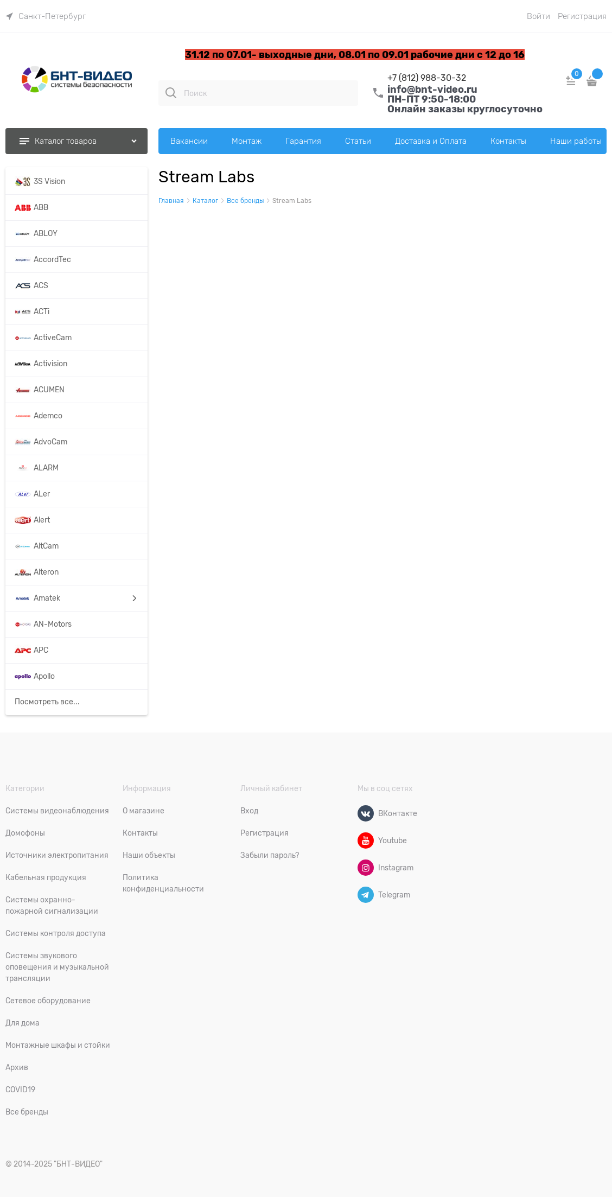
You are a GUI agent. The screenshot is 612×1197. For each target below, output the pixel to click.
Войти (538, 16)
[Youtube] (366, 840)
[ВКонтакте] (366, 813)
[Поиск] (170, 93)
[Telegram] (366, 895)
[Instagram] (366, 867)
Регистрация (582, 16)
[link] (45, 16)
